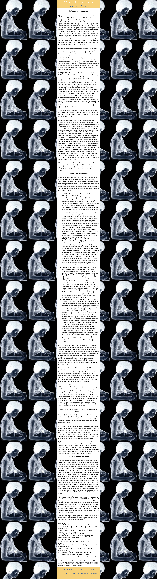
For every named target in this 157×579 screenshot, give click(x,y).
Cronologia (84, 573)
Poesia (75, 573)
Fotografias (93, 573)
